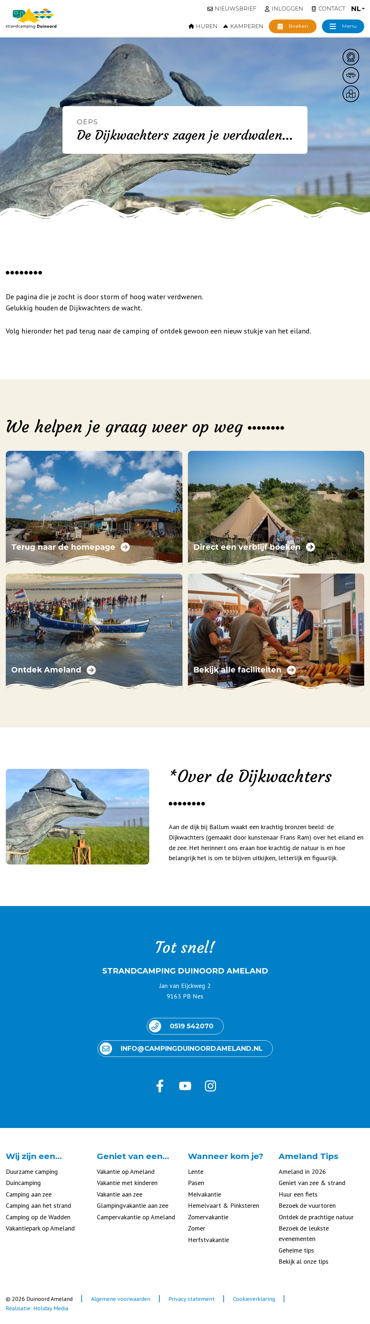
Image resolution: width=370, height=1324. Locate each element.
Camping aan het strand (38, 1205)
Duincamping (23, 1183)
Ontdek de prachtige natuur (316, 1217)
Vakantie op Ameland (126, 1171)
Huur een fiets (298, 1194)
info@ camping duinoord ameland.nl (181, 1048)
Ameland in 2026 (302, 1171)
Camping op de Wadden (38, 1217)
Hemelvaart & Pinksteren (223, 1205)
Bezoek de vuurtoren (307, 1205)
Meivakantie (204, 1194)
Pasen (196, 1183)
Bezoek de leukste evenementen (304, 1233)
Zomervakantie (208, 1217)
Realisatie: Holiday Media (37, 1308)
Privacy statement (191, 1298)
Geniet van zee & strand (312, 1183)
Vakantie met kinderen (127, 1183)
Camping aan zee (29, 1194)
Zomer (196, 1228)
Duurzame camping (32, 1171)
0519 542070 (181, 1026)
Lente (195, 1171)
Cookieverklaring (254, 1298)
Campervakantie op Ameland (136, 1217)
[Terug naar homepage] (31, 18)
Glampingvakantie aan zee (132, 1205)
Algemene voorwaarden (120, 1298)
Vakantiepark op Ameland (40, 1228)
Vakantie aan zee (119, 1194)
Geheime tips (296, 1250)
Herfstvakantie (208, 1240)
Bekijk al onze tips (303, 1261)
